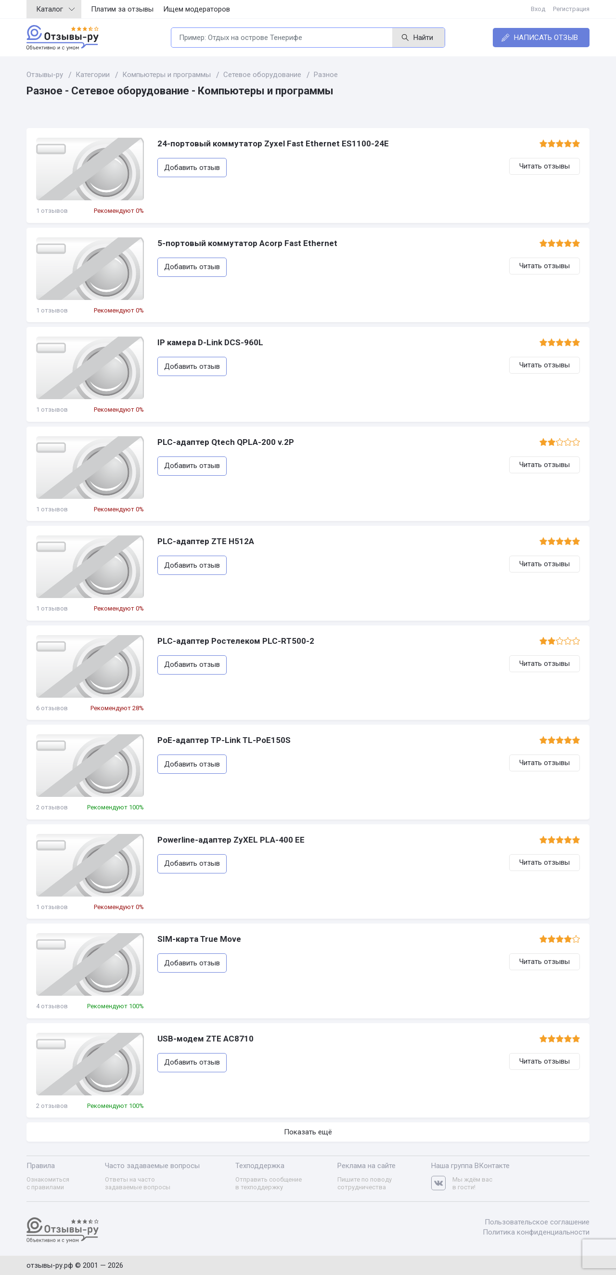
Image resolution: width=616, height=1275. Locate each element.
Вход (538, 9)
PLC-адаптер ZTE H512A (205, 541)
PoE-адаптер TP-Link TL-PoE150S (224, 740)
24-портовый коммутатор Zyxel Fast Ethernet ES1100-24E (273, 143)
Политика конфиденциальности (536, 1232)
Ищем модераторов (196, 9)
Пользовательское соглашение (537, 1222)
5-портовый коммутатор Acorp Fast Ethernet (247, 243)
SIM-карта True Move (199, 939)
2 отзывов (52, 807)
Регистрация (571, 9)
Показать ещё (308, 1132)
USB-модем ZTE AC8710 (205, 1038)
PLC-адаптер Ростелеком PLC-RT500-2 (235, 641)
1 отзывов (52, 210)
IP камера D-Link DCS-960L (210, 342)
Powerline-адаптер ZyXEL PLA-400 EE (231, 840)
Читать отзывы (544, 166)
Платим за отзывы (122, 9)
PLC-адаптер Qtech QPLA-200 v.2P (225, 442)
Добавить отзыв (192, 167)
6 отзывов (52, 708)
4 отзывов (52, 1006)
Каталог (55, 9)
